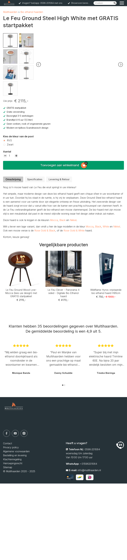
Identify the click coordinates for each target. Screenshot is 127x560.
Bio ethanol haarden (31, 11)
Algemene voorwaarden (16, 451)
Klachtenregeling (12, 459)
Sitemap (7, 467)
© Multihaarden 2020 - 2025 (19, 471)
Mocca (54, 220)
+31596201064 (88, 463)
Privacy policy (11, 447)
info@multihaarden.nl (89, 470)
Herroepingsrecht (12, 463)
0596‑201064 (92, 449)
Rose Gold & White (74, 230)
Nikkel (73, 220)
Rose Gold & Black (44, 230)
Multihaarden (10, 11)
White (106, 226)
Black (62, 220)
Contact (7, 443)
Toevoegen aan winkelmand (63, 165)
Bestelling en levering (15, 455)
